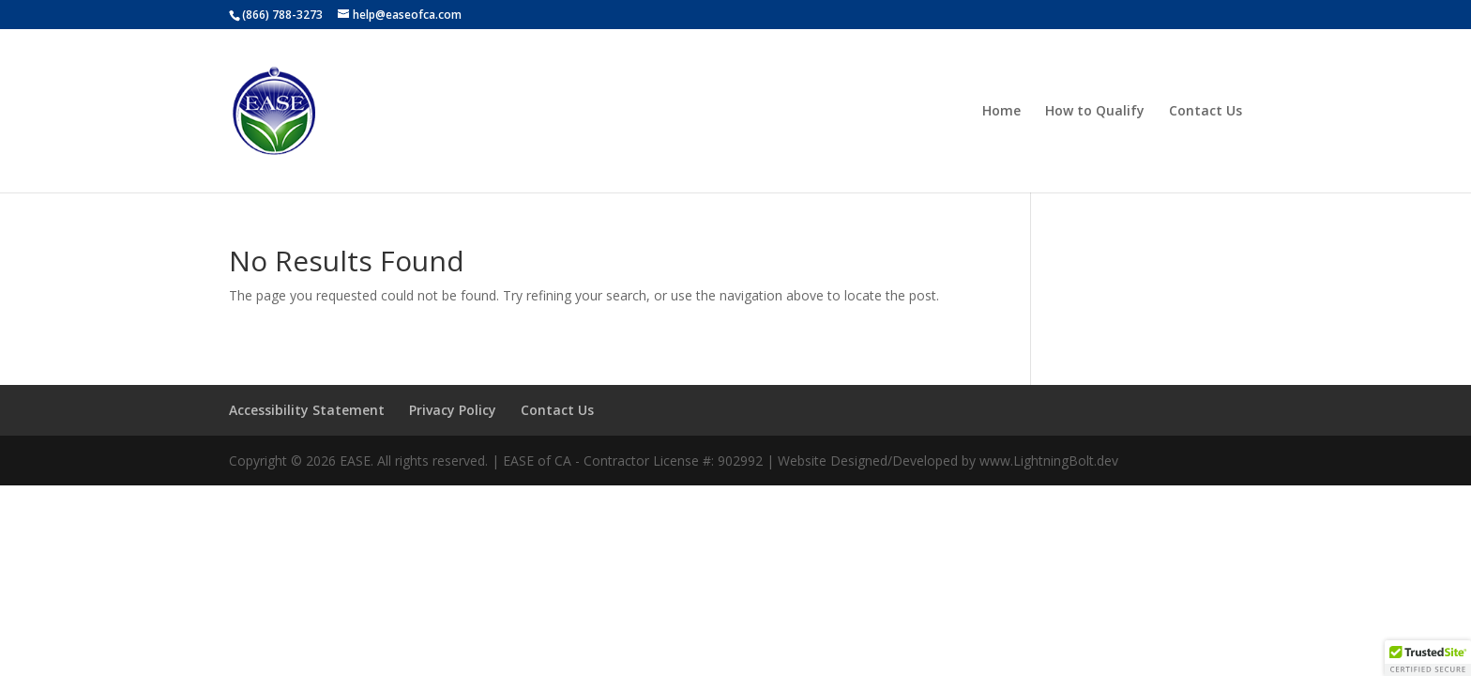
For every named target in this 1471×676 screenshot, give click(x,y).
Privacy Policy (452, 410)
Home (1001, 111)
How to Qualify (1095, 111)
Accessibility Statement (307, 410)
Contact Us (1205, 111)
